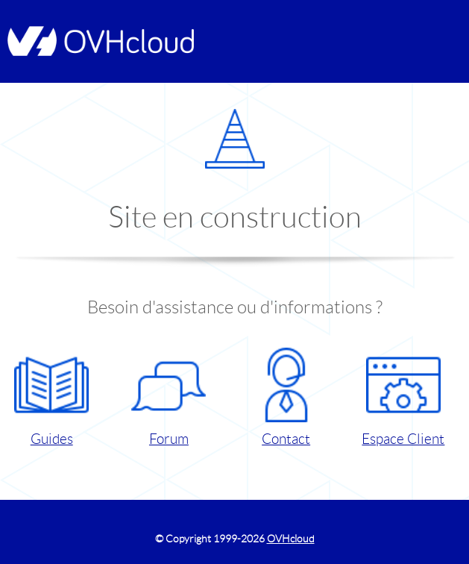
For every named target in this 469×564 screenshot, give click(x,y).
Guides (51, 397)
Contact (286, 397)
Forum (168, 397)
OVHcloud (291, 539)
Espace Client (403, 397)
